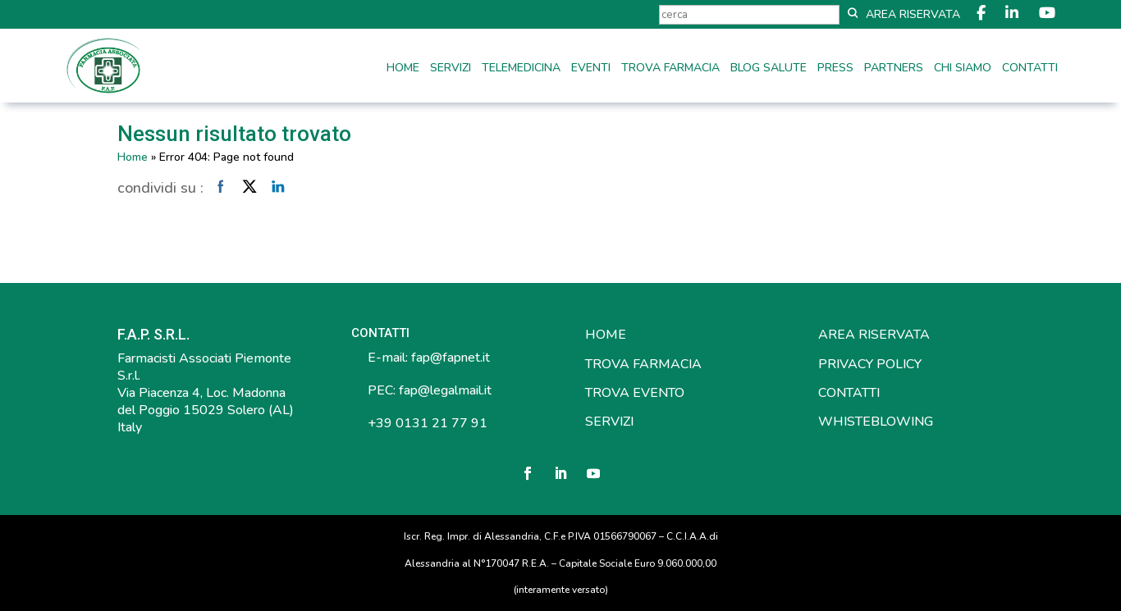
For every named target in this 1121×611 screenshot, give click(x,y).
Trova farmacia (670, 68)
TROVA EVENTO (634, 393)
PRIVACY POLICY (870, 364)
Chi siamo (962, 68)
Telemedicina (521, 68)
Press (835, 68)
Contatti (1030, 68)
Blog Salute (768, 68)
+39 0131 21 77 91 (425, 423)
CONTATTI (849, 393)
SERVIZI (609, 422)
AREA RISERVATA (874, 335)
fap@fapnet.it (450, 358)
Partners (893, 68)
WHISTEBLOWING (875, 422)
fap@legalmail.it (445, 390)
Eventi (591, 68)
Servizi (450, 68)
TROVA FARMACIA (643, 364)
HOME (605, 335)
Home (403, 68)
